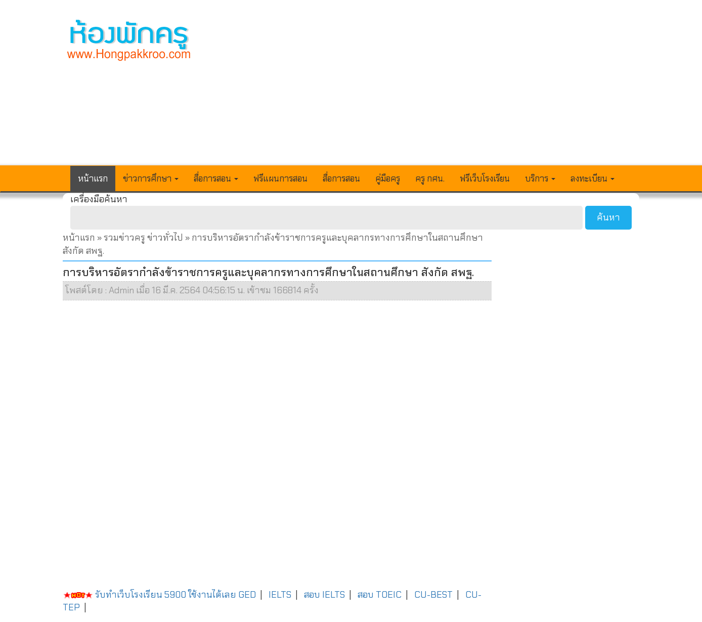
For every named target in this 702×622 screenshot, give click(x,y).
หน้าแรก (93, 178)
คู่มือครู (387, 178)
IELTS (280, 595)
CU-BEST (433, 595)
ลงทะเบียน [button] (593, 178)
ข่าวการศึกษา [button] (151, 178)
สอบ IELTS (324, 595)
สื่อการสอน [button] (216, 178)
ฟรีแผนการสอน (280, 178)
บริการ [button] (540, 178)
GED (247, 595)
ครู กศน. (430, 178)
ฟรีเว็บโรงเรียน (485, 178)
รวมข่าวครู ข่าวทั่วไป (143, 238)
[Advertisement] (425, 89)
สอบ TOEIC (380, 595)
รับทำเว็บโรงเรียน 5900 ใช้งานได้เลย (149, 595)
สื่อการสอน (341, 178)
